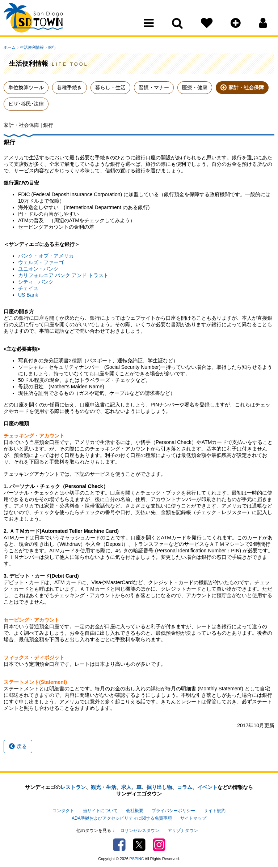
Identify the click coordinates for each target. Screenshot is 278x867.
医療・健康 (194, 87)
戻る (18, 746)
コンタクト (63, 810)
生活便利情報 (31, 47)
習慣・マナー (154, 87)
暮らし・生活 (110, 87)
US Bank (28, 295)
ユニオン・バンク (38, 269)
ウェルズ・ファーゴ (41, 262)
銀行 (51, 47)
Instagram (159, 843)
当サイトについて (100, 810)
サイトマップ (193, 817)
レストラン (73, 787)
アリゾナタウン (183, 829)
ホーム (10, 47)
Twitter (139, 843)
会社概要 (134, 810)
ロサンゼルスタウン (139, 829)
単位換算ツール (26, 87)
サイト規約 (215, 810)
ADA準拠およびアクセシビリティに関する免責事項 (122, 817)
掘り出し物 (159, 787)
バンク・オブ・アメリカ (46, 256)
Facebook (119, 843)
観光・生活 (103, 787)
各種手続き (69, 87)
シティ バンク (36, 282)
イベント (207, 787)
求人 (126, 787)
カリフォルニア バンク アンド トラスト (63, 275)
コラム (184, 787)
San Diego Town (35, 20)
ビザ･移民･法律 (26, 104)
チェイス (28, 288)
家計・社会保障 (246, 87)
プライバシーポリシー (173, 810)
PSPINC (137, 857)
